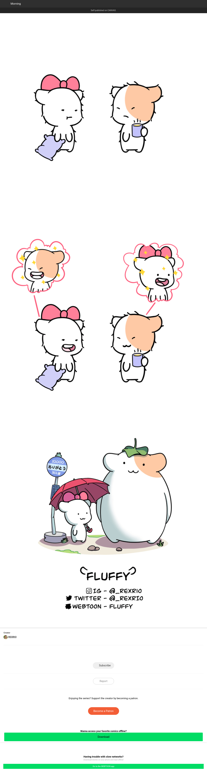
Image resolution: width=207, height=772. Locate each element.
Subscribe (105, 665)
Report (103, 681)
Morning (16, 3)
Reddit (127, 654)
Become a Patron (103, 711)
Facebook (91, 654)
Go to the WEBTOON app (103, 766)
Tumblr (115, 654)
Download (103, 736)
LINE (79, 654)
